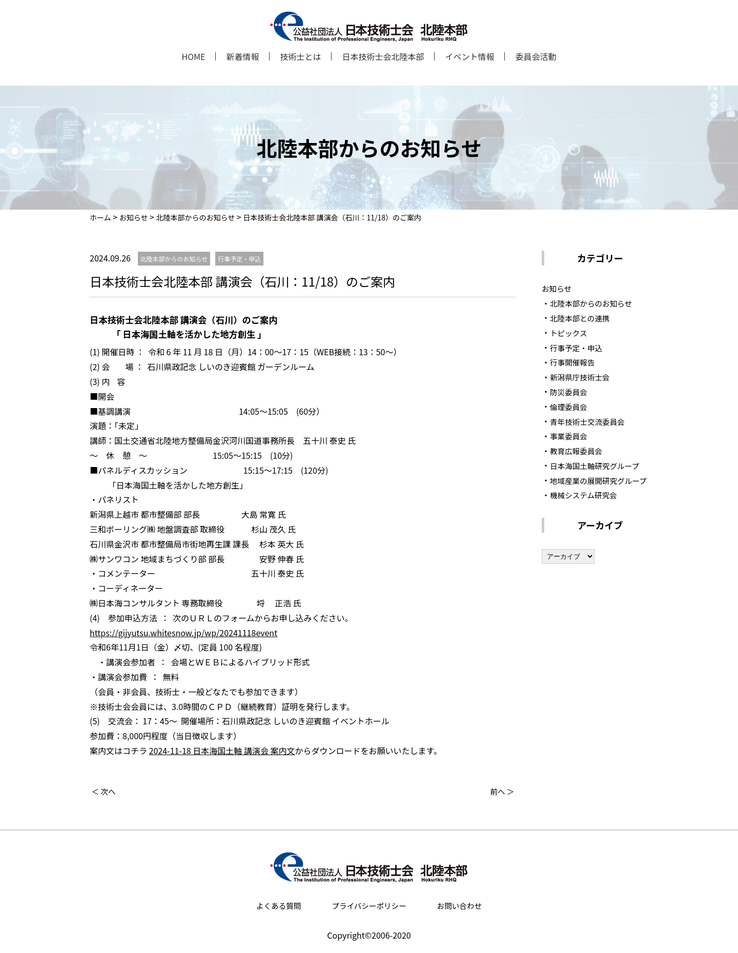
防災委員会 (570, 391)
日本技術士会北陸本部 (383, 56)
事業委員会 (570, 436)
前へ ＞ (501, 791)
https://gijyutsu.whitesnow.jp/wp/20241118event (183, 632)
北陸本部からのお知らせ (595, 303)
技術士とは (300, 56)
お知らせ (558, 288)
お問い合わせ (459, 905)
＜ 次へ (105, 791)
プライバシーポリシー (369, 905)
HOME (193, 56)
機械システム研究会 (587, 509)
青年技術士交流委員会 (591, 421)
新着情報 (242, 56)
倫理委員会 (570, 406)
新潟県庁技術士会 (583, 377)
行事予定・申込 (578, 347)
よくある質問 (278, 905)
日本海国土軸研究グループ (599, 465)
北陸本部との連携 (583, 317)
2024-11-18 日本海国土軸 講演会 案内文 (222, 750)
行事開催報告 (574, 362)
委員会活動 (535, 56)
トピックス (570, 332)
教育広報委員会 (578, 450)
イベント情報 (469, 56)
